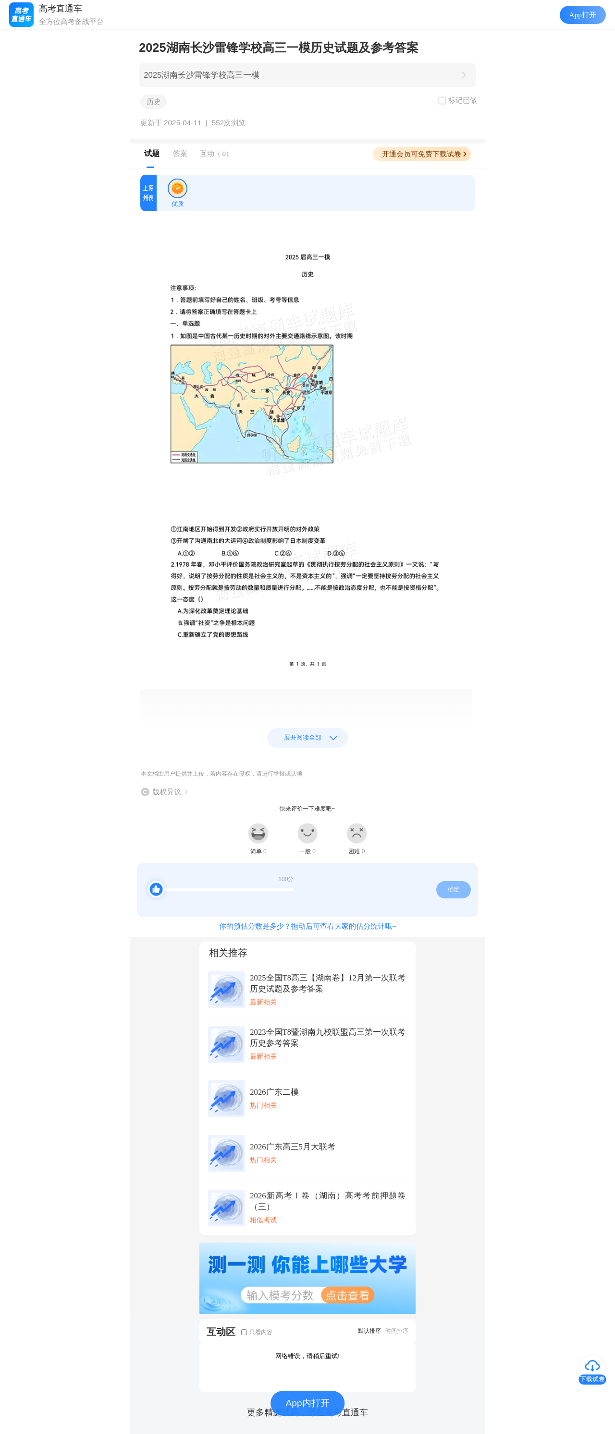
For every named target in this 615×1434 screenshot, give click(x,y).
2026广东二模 (274, 1092)
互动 (216, 153)
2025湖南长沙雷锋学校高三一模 (201, 75)
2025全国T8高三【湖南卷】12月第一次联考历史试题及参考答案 (328, 983)
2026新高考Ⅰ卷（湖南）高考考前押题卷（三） (328, 1201)
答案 (180, 153)
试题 (152, 153)
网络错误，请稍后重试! (307, 1356)
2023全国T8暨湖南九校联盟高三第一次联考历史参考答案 (328, 1038)
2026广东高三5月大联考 (292, 1146)
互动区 (221, 1331)
